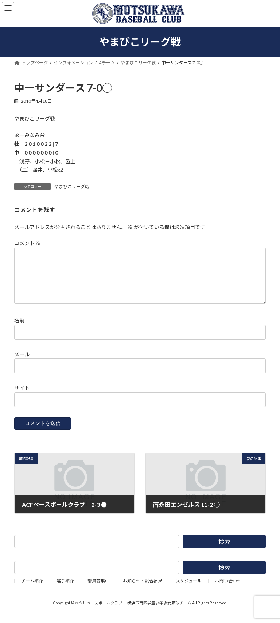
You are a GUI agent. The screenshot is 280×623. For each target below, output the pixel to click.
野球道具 (29, 594)
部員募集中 (98, 589)
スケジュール (189, 589)
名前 (19, 329)
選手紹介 (65, 589)
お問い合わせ (228, 589)
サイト (22, 397)
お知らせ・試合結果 (142, 589)
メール (22, 363)
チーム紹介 (32, 589)
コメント (27, 243)
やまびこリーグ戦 (71, 186)
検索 (224, 550)
